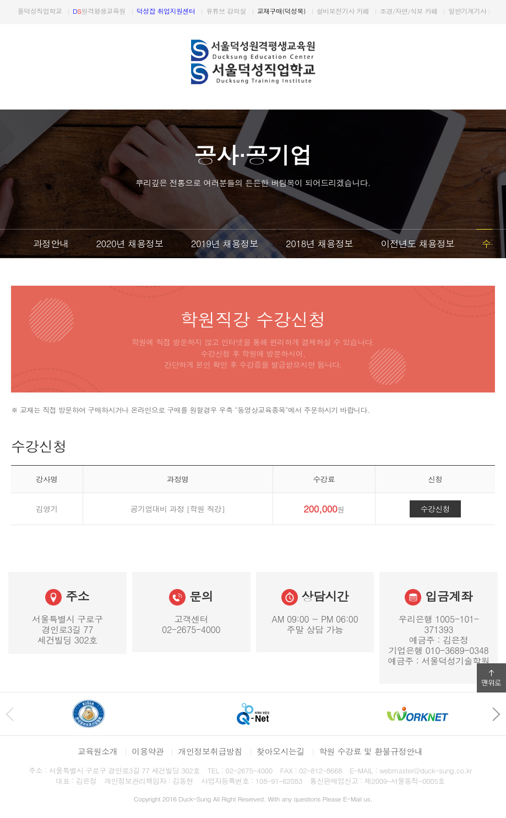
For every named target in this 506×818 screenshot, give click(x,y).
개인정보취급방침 (210, 751)
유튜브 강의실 (245, 10)
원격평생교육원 (118, 10)
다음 (494, 12)
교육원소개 (98, 751)
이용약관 (148, 751)
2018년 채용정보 (319, 243)
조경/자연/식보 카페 (427, 10)
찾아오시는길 (280, 751)
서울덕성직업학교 (51, 10)
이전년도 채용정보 (417, 243)
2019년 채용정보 (224, 243)
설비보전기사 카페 (362, 10)
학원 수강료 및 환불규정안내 (370, 751)
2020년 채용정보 (129, 243)
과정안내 (50, 243)
